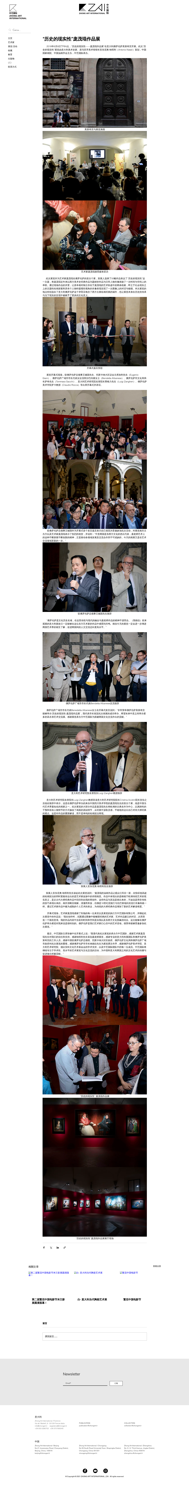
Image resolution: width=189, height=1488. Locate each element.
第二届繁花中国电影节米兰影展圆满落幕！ (48, 1301)
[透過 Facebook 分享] (44, 1247)
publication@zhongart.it (88, 1426)
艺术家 (11, 42)
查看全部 (157, 1266)
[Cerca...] (19, 30)
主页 (10, 38)
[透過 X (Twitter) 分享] (50, 1247)
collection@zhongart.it (132, 1426)
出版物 (11, 58)
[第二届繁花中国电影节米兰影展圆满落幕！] (48, 1282)
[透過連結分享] (64, 1247)
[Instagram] (105, 1471)
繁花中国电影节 (132, 1299)
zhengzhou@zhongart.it (133, 1453)
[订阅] (116, 1383)
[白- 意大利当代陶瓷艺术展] (94, 1282)
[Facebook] (85, 1471)
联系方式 (12, 66)
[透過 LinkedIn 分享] (57, 1247)
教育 (10, 54)
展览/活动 (12, 46)
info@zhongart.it (41, 1426)
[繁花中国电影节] (140, 1282)
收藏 (10, 50)
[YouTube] (95, 1471)
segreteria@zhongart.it (58, 1426)
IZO (10, 62)
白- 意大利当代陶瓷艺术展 (92, 1299)
